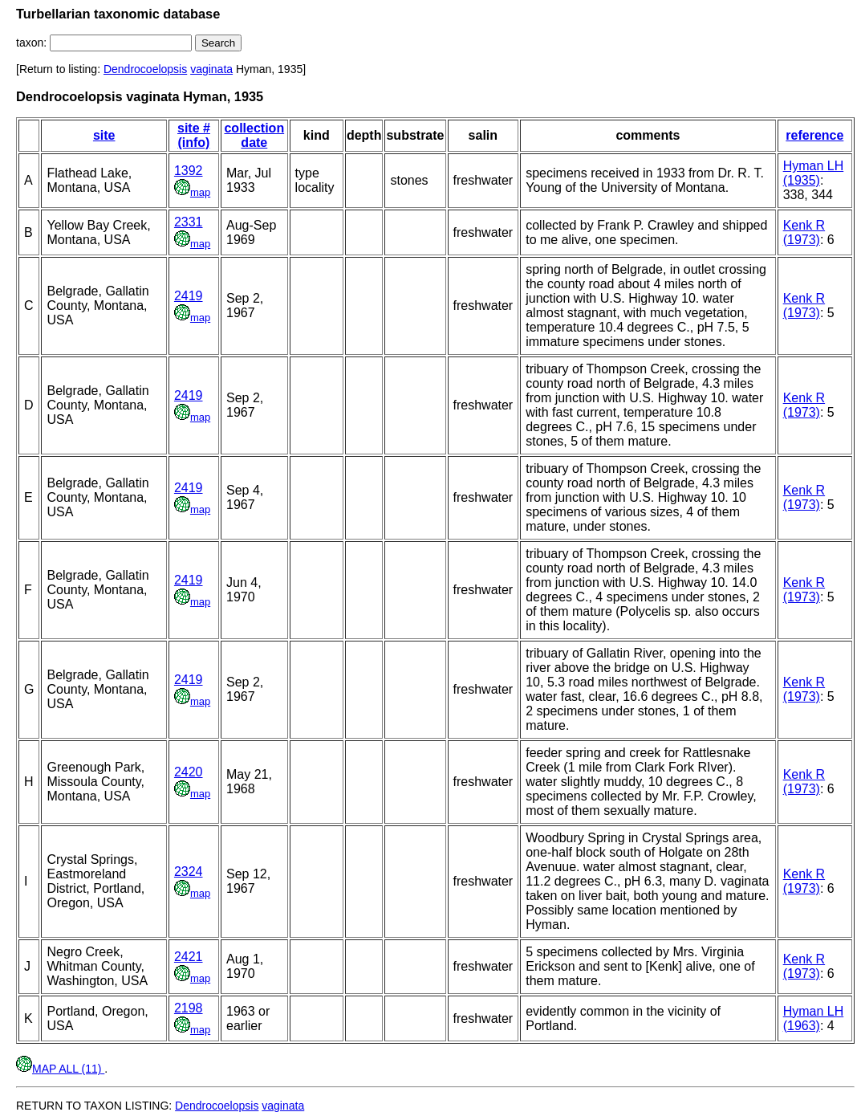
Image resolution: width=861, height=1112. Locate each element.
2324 (188, 871)
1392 (188, 170)
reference (814, 135)
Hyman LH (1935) (813, 173)
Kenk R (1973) (804, 232)
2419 (188, 296)
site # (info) (193, 135)
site (104, 135)
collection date (254, 135)
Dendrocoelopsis (145, 69)
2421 (188, 956)
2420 (188, 772)
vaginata (211, 69)
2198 (188, 1008)
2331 (188, 222)
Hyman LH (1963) (813, 1018)
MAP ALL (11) (60, 1068)
